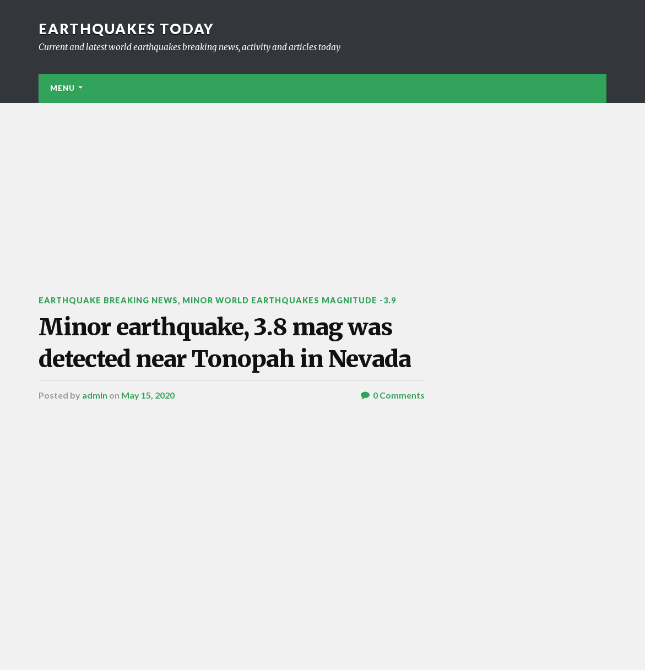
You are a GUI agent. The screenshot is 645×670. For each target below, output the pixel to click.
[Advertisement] (322, 185)
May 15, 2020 (148, 395)
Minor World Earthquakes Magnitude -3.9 (289, 300)
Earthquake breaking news (108, 300)
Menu (62, 88)
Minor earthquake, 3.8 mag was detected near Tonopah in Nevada (225, 342)
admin (94, 395)
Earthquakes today (126, 28)
